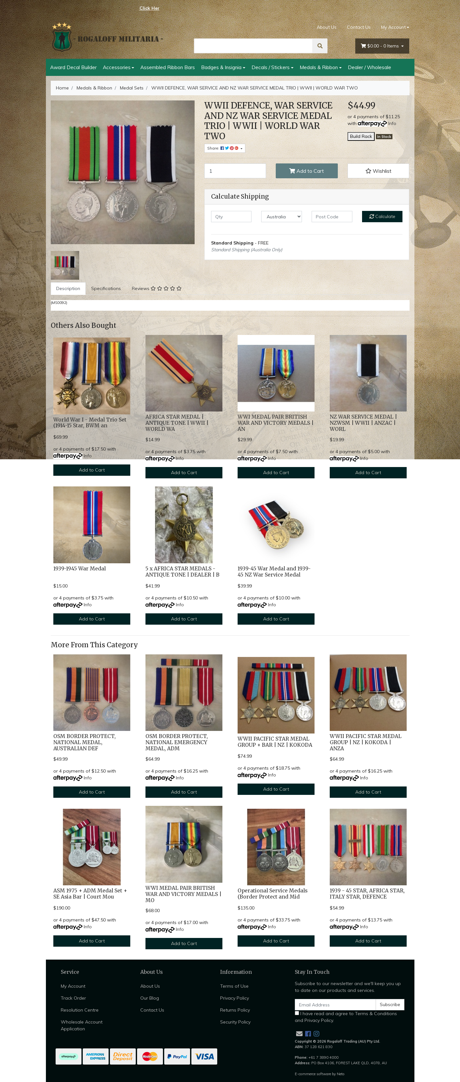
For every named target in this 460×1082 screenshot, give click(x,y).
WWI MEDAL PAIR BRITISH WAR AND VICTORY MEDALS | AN (276, 423)
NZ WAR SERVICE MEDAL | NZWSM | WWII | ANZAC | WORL (363, 423)
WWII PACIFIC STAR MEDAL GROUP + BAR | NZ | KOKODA (275, 742)
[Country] (281, 216)
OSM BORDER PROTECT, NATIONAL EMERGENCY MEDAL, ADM (176, 742)
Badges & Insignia (221, 67)
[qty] (231, 216)
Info (392, 123)
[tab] (68, 288)
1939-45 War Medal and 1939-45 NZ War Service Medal (274, 572)
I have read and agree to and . (346, 1017)
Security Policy (235, 1022)
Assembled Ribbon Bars (167, 67)
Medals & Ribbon (319, 67)
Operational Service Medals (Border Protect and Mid (272, 894)
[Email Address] (335, 1004)
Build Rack (361, 136)
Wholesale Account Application (81, 1025)
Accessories (117, 67)
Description (68, 288)
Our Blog (149, 998)
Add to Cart (306, 171)
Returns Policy (235, 1010)
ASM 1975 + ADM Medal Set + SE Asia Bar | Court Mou (90, 894)
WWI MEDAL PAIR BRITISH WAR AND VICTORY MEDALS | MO (183, 894)
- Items (380, 46)
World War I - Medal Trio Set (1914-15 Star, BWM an (89, 423)
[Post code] (332, 216)
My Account (73, 986)
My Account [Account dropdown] (393, 27)
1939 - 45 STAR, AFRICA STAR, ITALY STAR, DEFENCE (367, 894)
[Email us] (299, 1034)
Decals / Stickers (270, 67)
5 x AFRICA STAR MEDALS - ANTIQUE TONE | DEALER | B (182, 572)
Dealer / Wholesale (369, 67)
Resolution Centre (80, 1010)
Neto (341, 1074)
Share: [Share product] (223, 148)
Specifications (106, 288)
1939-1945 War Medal (79, 569)
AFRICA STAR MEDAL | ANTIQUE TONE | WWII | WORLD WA (177, 423)
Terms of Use (234, 986)
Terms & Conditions (376, 1013)
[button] (379, 170)
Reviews (157, 288)
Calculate (382, 216)
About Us (327, 27)
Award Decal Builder (73, 67)
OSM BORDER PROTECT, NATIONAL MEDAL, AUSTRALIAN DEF (84, 742)
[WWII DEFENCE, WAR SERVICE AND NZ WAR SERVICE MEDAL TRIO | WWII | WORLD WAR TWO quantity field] (235, 170)
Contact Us (359, 27)
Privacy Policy (234, 998)
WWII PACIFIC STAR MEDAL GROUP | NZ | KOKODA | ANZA (365, 742)
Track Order (73, 998)
